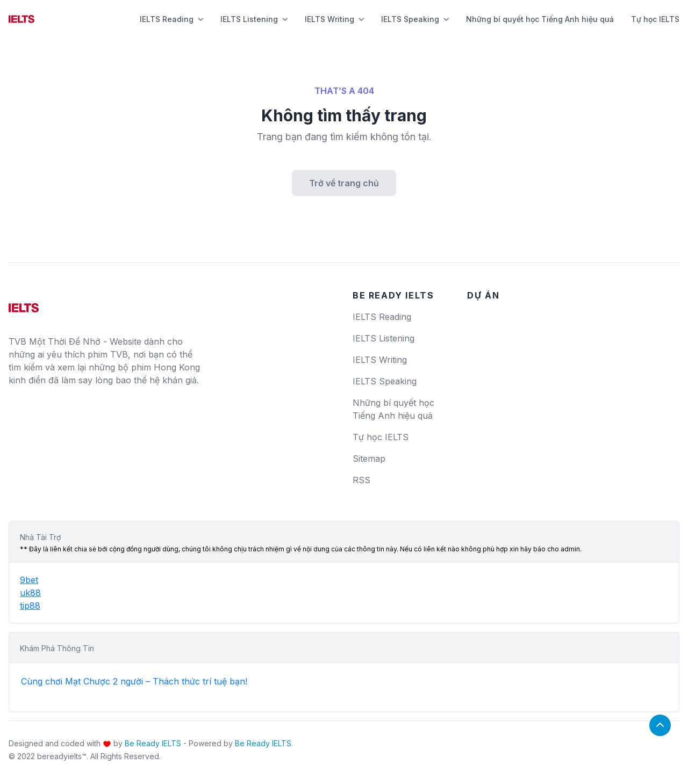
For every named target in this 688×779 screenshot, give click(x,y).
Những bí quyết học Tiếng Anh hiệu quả (540, 19)
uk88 (30, 592)
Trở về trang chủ (344, 183)
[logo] (24, 304)
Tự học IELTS (655, 19)
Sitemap (369, 458)
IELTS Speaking (415, 19)
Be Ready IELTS (153, 743)
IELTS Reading (171, 19)
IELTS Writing (334, 19)
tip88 (30, 605)
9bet (29, 579)
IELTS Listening (254, 19)
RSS (361, 480)
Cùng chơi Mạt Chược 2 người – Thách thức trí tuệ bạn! (134, 681)
